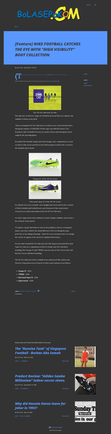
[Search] (88, 5)
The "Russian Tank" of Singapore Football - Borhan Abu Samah (40, 350)
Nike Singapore (64, 74)
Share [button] (85, 74)
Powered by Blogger (55, 427)
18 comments (24, 388)
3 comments (24, 361)
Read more (65, 361)
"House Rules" (68, 26)
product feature (88, 85)
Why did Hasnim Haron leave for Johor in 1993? (40, 405)
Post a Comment (25, 416)
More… (78, 26)
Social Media (40, 26)
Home (16, 26)
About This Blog (27, 26)
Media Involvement (54, 26)
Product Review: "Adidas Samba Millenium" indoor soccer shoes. (40, 378)
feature (86, 83)
